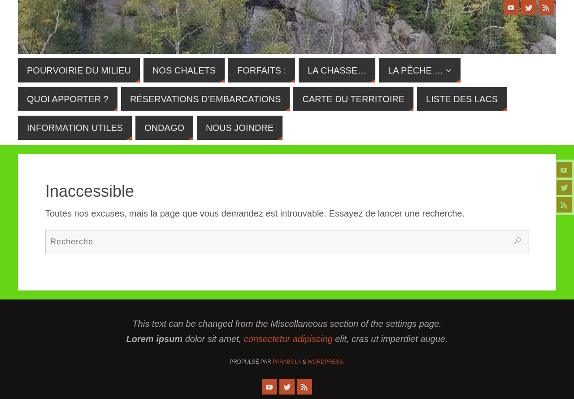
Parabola (287, 362)
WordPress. (326, 362)
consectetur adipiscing (288, 339)
